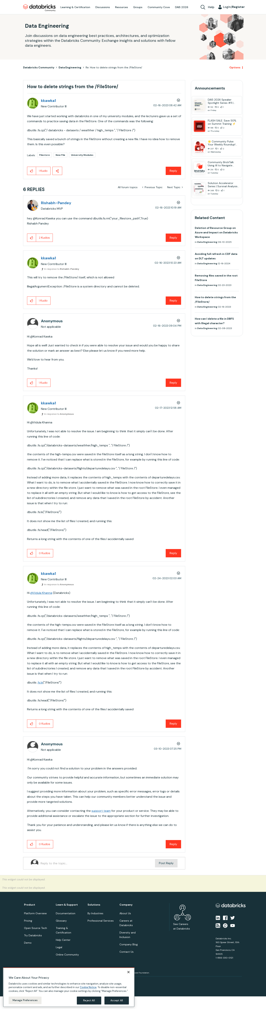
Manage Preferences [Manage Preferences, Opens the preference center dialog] (25, 1000)
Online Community (67, 954)
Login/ (234, 7)
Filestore (44, 155)
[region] (69, 987)
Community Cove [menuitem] (159, 7)
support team (101, 811)
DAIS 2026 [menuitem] (181, 7)
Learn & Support (67, 904)
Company (125, 904)
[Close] (128, 972)
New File (60, 155)
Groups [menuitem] (137, 7)
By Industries (95, 913)
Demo (28, 942)
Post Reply (166, 863)
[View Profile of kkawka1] (48, 100)
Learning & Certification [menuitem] (75, 7)
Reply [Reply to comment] (173, 238)
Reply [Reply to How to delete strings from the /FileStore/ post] (173, 171)
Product (29, 904)
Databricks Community (39, 8)
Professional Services (101, 920)
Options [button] (234, 67)
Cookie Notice (88, 987)
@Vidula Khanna (41, 593)
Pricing (28, 920)
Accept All (116, 1000)
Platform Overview (35, 913)
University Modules (82, 155)
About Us (125, 913)
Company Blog (128, 944)
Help (211, 7)
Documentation (65, 913)
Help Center (63, 940)
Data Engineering (70, 67)
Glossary (61, 920)
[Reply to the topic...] (98, 863)
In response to (61, 268)
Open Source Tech (35, 928)
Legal (59, 947)
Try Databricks (33, 935)
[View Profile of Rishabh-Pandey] (56, 202)
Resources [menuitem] (121, 7)
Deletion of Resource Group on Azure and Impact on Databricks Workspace (216, 232)
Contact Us (126, 951)
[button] (31, 171)
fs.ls (40, 682)
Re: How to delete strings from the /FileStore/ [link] (114, 67)
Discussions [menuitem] (102, 7)
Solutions (94, 904)
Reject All (89, 1000)
